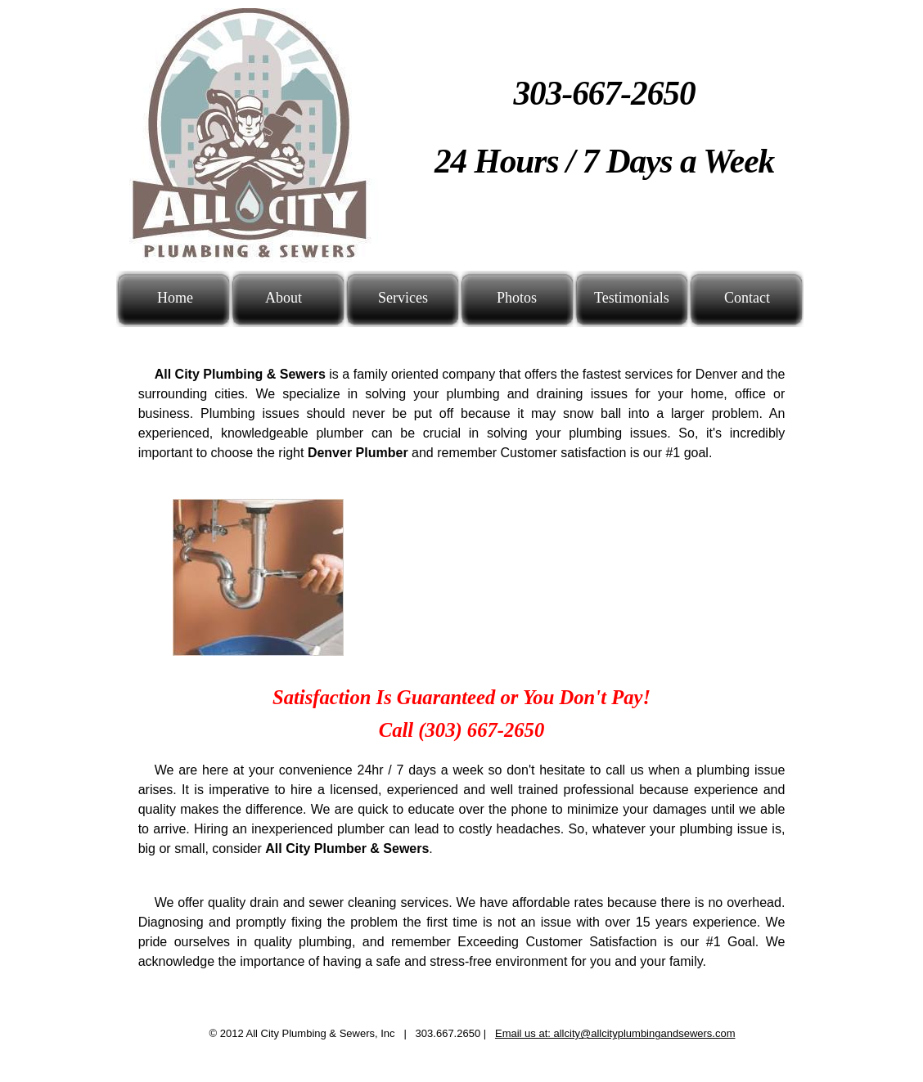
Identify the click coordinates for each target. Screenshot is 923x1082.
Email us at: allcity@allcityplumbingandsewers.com (615, 1033)
